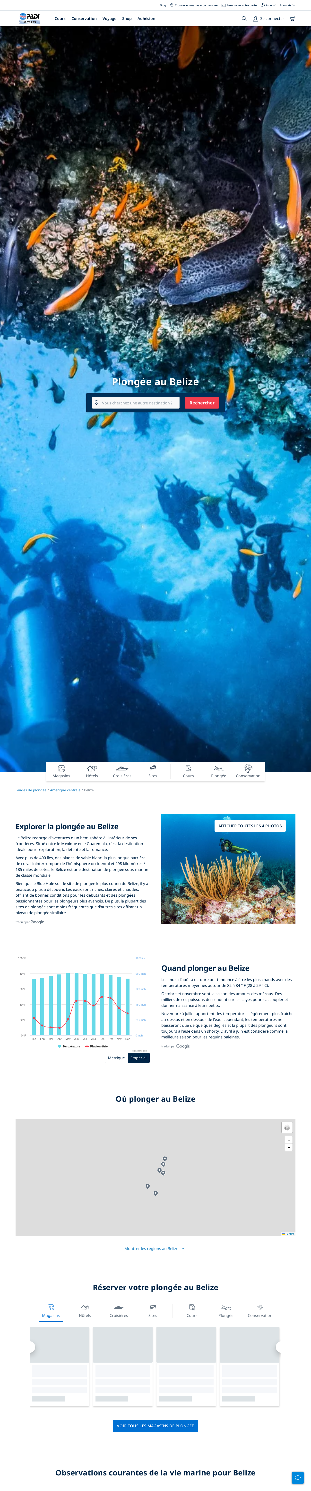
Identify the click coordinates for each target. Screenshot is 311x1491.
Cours (60, 18)
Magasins (51, 1310)
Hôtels (85, 1310)
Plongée (225, 1310)
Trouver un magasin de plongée (194, 5)
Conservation (84, 18)
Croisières (119, 1310)
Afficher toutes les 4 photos (250, 826)
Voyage (109, 18)
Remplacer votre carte (239, 5)
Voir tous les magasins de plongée (155, 1426)
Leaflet (288, 1234)
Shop (127, 18)
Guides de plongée (31, 790)
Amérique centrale (65, 790)
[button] (163, 1173)
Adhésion (146, 18)
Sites (153, 1310)
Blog (163, 5)
